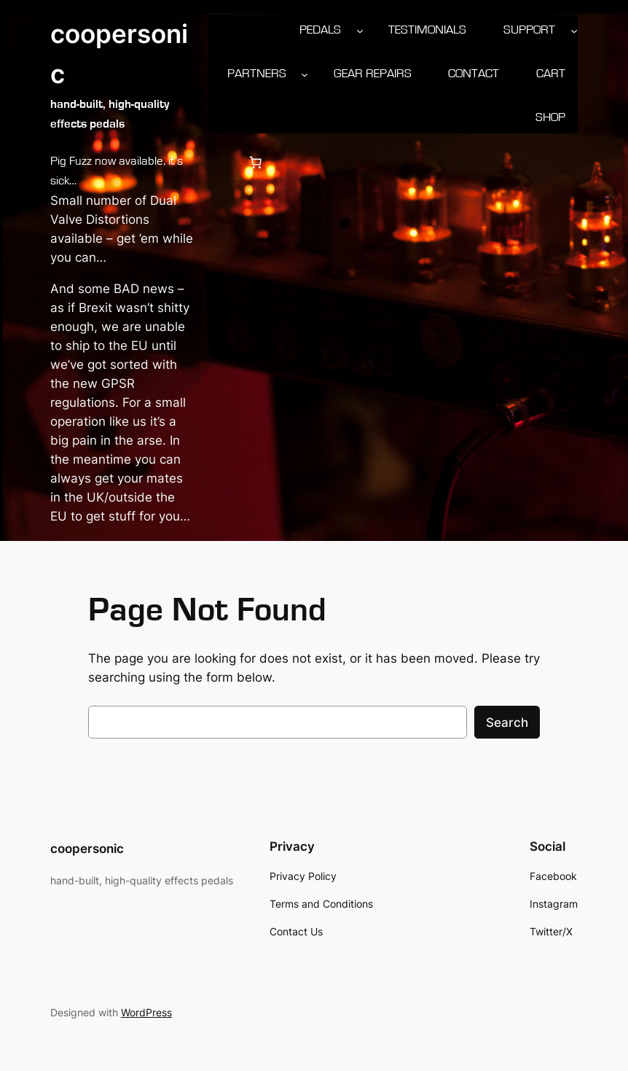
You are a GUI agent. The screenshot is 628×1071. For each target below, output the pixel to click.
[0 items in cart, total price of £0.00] (255, 162)
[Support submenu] (574, 30)
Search (507, 722)
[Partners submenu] (304, 73)
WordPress (146, 1012)
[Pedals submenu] (360, 30)
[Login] (220, 163)
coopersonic (87, 848)
